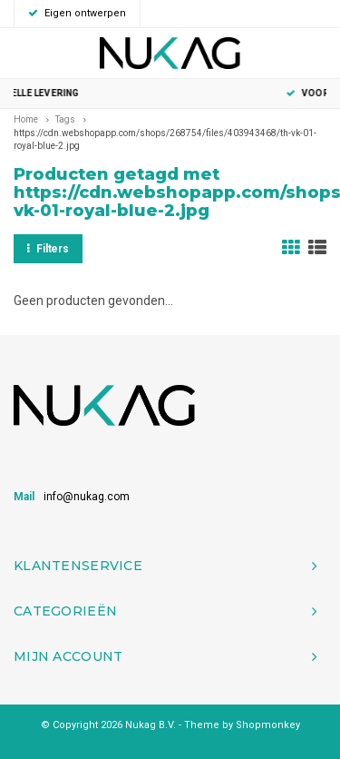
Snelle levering (169, 93)
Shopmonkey (268, 725)
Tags (65, 119)
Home (26, 119)
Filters (48, 248)
